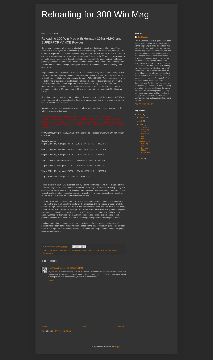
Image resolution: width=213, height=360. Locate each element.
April (141, 159)
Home (84, 327)
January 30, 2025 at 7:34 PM (71, 268)
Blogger (117, 347)
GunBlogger (143, 37)
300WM (114, 250)
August (142, 117)
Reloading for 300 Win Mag (95, 14)
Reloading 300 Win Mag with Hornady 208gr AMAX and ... (144, 148)
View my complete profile (144, 104)
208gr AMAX (52, 250)
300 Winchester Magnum (102, 250)
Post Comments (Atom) (61, 331)
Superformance (48, 253)
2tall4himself (54, 268)
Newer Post (46, 327)
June (141, 124)
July (141, 121)
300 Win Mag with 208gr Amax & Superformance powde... (145, 132)
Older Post (121, 327)
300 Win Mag (62, 250)
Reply (51, 280)
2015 (139, 115)
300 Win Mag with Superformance (80, 250)
